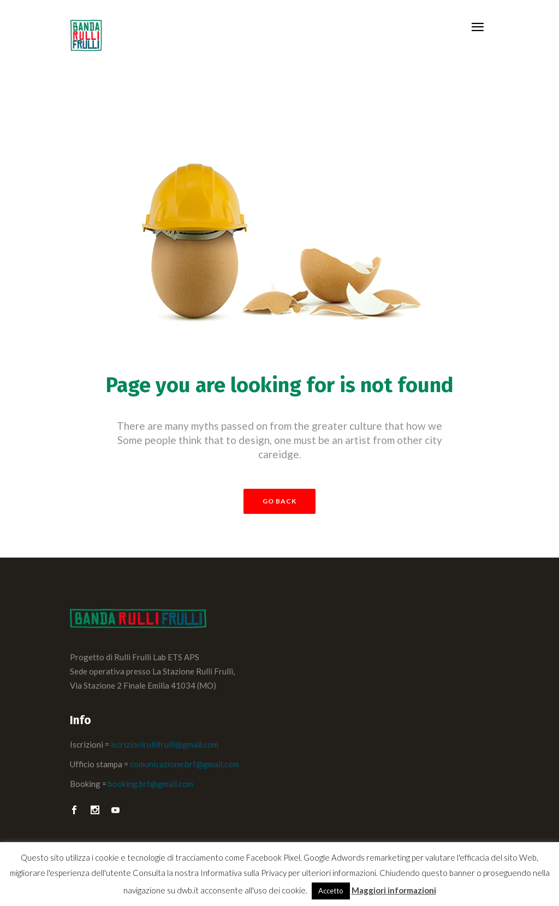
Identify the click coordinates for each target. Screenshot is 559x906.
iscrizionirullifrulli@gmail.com (164, 744)
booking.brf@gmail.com (150, 784)
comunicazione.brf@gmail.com (184, 764)
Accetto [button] (330, 890)
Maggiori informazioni (394, 890)
